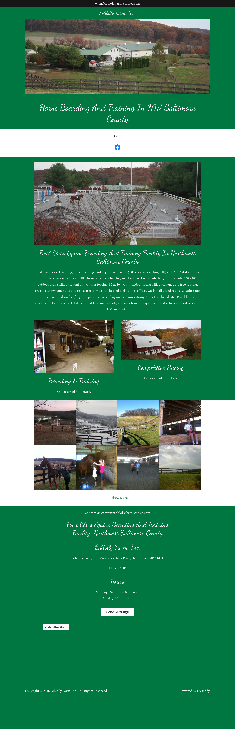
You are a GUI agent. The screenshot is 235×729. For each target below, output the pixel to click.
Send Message (117, 612)
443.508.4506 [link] (117, 568)
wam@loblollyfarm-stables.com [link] (117, 4)
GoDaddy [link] (203, 691)
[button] (117, 498)
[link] (117, 14)
